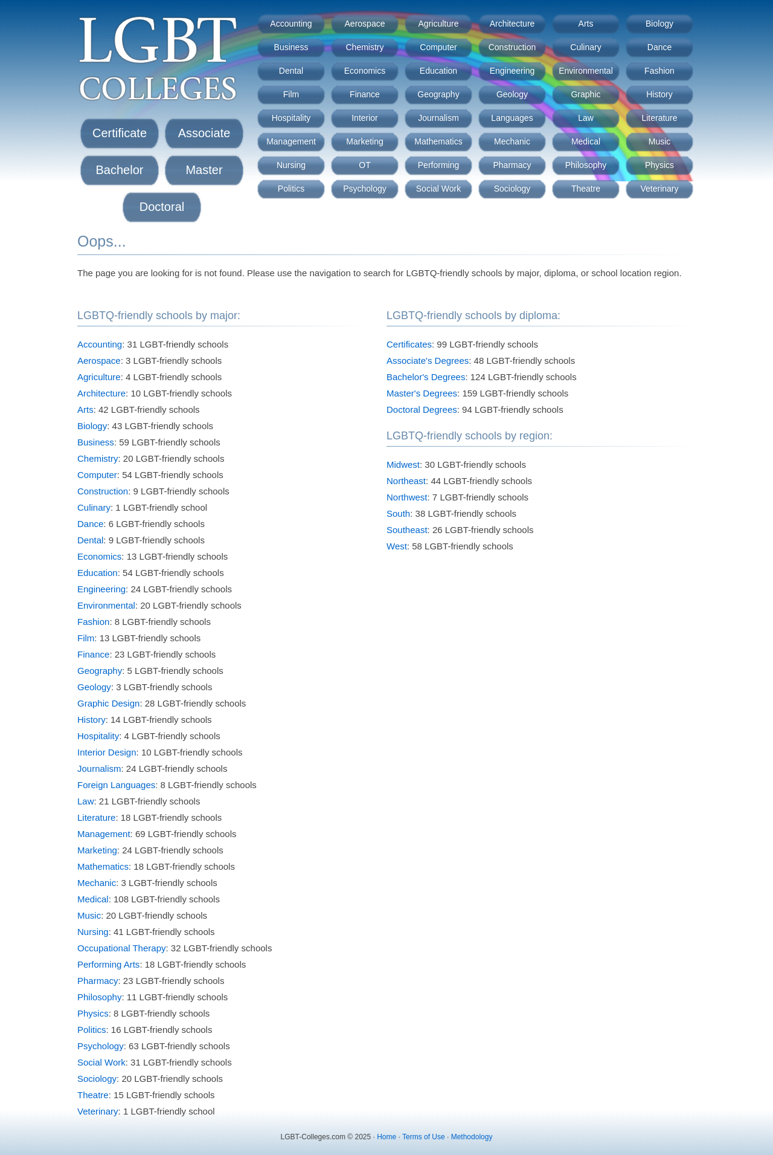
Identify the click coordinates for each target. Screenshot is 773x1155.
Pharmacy (512, 165)
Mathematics (438, 141)
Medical (585, 141)
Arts (586, 23)
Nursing (291, 165)
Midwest (403, 464)
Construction (512, 47)
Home (386, 1137)
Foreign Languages (116, 785)
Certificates (409, 344)
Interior (364, 118)
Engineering (512, 71)
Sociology (512, 188)
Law (586, 118)
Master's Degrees (421, 393)
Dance (659, 47)
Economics (364, 71)
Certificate (119, 133)
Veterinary (659, 188)
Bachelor (120, 169)
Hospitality (291, 118)
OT (364, 165)
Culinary (585, 47)
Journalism (438, 118)
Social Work (438, 188)
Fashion (659, 71)
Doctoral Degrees (421, 409)
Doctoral (162, 206)
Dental (291, 71)
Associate (204, 133)
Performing (438, 165)
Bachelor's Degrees (425, 377)
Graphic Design (108, 703)
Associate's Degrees (427, 360)
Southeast (407, 530)
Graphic (585, 94)
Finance (365, 94)
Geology (512, 94)
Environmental (586, 71)
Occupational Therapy (121, 948)
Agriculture (439, 23)
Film (291, 94)
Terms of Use (423, 1137)
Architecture (512, 23)
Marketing (364, 141)
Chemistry (364, 47)
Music (660, 141)
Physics (659, 165)
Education (438, 71)
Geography (438, 94)
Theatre (585, 188)
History (659, 94)
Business (291, 47)
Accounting (291, 23)
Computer (438, 47)
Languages (512, 118)
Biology (659, 23)
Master (203, 169)
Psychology (364, 188)
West (396, 546)
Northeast (406, 481)
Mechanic (512, 141)
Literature (659, 118)
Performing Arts (108, 964)
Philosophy (586, 165)
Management (291, 141)
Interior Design (106, 752)
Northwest (407, 497)
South (398, 513)
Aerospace (365, 23)
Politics (291, 188)
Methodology (472, 1137)
